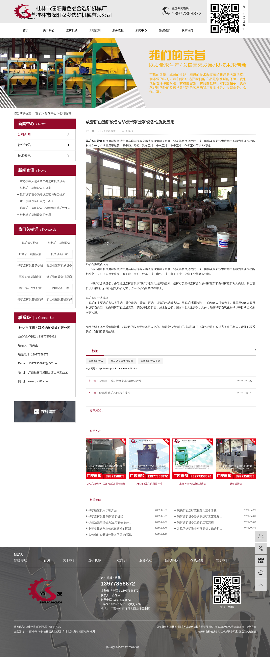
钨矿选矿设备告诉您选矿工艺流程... (199, 516)
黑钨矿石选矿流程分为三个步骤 (197, 510)
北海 (70, 631)
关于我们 (48, 30)
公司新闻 (65, 113)
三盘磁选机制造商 (30, 276)
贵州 (51, 631)
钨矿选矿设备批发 (30, 288)
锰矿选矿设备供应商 (59, 276)
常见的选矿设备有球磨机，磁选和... (199, 528)
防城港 (58, 631)
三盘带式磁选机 (247, 631)
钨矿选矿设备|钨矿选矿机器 (106, 516)
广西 (29, 631)
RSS (51, 626)
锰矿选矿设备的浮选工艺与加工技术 (42, 194)
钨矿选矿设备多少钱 (30, 265)
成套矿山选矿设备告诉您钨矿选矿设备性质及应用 (46, 207)
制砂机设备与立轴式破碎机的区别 (110, 528)
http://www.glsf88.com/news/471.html (118, 368)
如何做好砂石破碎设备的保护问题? (110, 534)
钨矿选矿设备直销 (150, 361)
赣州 (86, 631)
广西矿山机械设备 (30, 254)
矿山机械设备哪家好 (59, 299)
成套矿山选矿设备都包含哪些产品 (120, 381)
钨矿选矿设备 (30, 242)
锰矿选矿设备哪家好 (30, 299)
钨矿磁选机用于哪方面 (103, 510)
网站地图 (42, 626)
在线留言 (164, 30)
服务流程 (118, 30)
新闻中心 (141, 30)
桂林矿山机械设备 (59, 242)
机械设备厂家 (59, 254)
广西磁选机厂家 (59, 288)
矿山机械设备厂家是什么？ (37, 201)
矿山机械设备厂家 (228, 631)
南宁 (40, 631)
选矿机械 (71, 30)
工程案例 (95, 30)
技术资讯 (24, 155)
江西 (81, 631)
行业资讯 (24, 145)
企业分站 (30, 626)
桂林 (45, 631)
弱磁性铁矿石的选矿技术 (114, 392)
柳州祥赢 (251, 626)
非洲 (92, 631)
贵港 (64, 631)
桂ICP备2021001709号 (221, 626)
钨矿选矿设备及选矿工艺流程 (195, 522)
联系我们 (187, 30)
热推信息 (19, 626)
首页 (25, 30)
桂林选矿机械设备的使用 (35, 214)
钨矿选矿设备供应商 (122, 361)
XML (58, 626)
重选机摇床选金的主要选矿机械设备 (42, 181)
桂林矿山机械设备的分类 (35, 187)
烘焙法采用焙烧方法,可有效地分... (110, 522)
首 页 (38, 113)
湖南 (75, 631)
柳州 (34, 631)
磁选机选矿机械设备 (59, 265)
